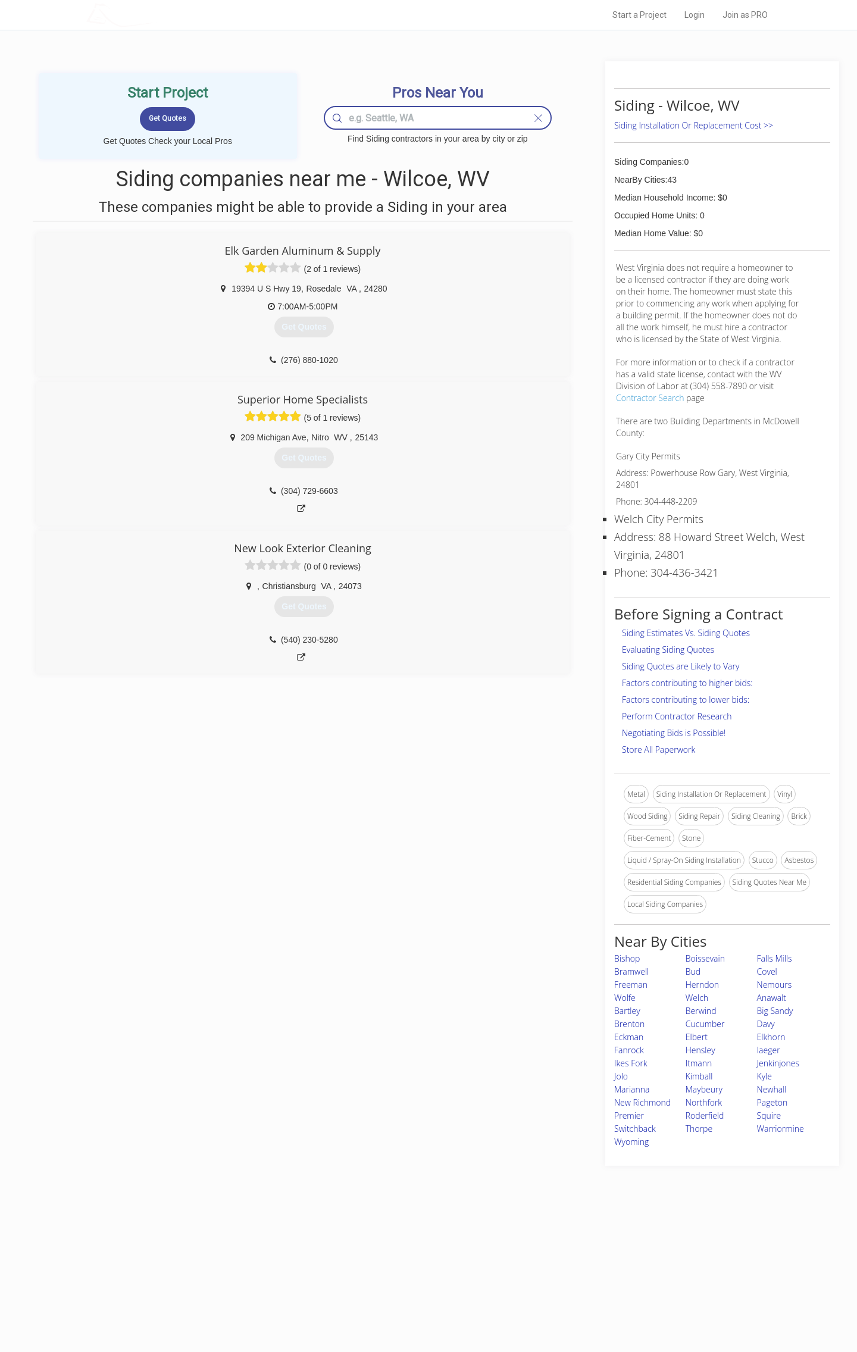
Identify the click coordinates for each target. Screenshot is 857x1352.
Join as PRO (745, 15)
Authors (579, 1278)
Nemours (774, 984)
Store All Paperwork (658, 749)
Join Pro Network (395, 1251)
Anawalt (771, 997)
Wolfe (625, 997)
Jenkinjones (778, 1063)
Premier (629, 1115)
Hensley (700, 1050)
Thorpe (699, 1128)
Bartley (627, 1010)
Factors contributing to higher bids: (687, 682)
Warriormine (780, 1128)
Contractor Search (650, 397)
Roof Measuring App (400, 1278)
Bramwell (631, 971)
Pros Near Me (224, 1264)
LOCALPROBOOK (155, 14)
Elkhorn (771, 1037)
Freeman (631, 984)
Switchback (635, 1128)
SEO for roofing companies (609, 1305)
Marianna (631, 1089)
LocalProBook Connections (610, 1291)
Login (694, 15)
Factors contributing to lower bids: (685, 699)
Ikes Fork (631, 1063)
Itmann (699, 1063)
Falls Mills (774, 958)
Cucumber (705, 1023)
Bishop (627, 958)
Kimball (699, 1076)
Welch (697, 997)
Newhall (772, 1089)
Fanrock (629, 1050)
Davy (766, 1023)
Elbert (697, 1037)
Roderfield (705, 1115)
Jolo (621, 1076)
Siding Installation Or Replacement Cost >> (693, 125)
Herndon (702, 984)
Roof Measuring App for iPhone (417, 1291)
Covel (767, 971)
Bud (693, 971)
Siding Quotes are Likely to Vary (680, 666)
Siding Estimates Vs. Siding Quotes (686, 633)
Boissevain (705, 958)
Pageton (772, 1102)
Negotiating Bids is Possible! (673, 732)
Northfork (704, 1102)
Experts (379, 1264)
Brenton (629, 1023)
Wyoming (631, 1141)
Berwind (701, 1010)
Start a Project (639, 15)
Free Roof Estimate (233, 1291)
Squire (769, 1115)
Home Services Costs (237, 1251)
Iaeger (768, 1050)
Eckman (628, 1037)
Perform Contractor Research (677, 716)
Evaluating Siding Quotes (668, 649)
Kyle (764, 1076)
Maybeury (704, 1089)
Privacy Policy (588, 1264)
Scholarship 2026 (594, 1251)
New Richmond (642, 1102)
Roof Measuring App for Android (419, 1305)
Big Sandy (775, 1010)
